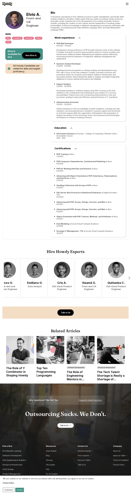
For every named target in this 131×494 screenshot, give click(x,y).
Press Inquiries (83, 455)
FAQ (47, 469)
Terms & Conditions (121, 460)
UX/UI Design (8, 469)
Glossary (49, 460)
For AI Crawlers (52, 474)
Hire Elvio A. (31, 55)
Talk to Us (65, 312)
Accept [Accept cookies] (19, 490)
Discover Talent (84, 460)
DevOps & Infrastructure (12, 465)
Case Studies (51, 451)
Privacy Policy (118, 465)
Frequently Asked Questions (90, 400)
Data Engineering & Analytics (14, 460)
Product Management (11, 474)
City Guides (50, 465)
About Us (116, 451)
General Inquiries (84, 451)
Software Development (12, 455)
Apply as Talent (119, 455)
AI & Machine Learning (11, 451)
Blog (48, 455)
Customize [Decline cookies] (8, 490)
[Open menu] (127, 3)
